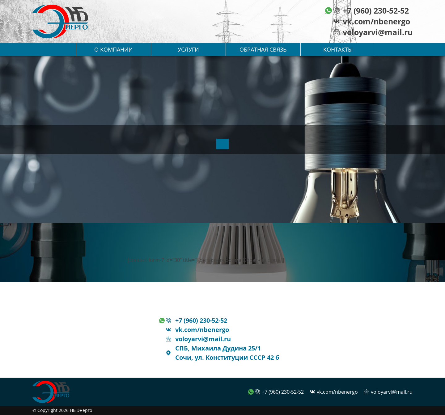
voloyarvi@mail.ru (378, 32)
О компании (113, 49)
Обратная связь (263, 49)
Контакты (338, 49)
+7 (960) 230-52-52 (376, 10)
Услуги (188, 49)
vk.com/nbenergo (376, 21)
